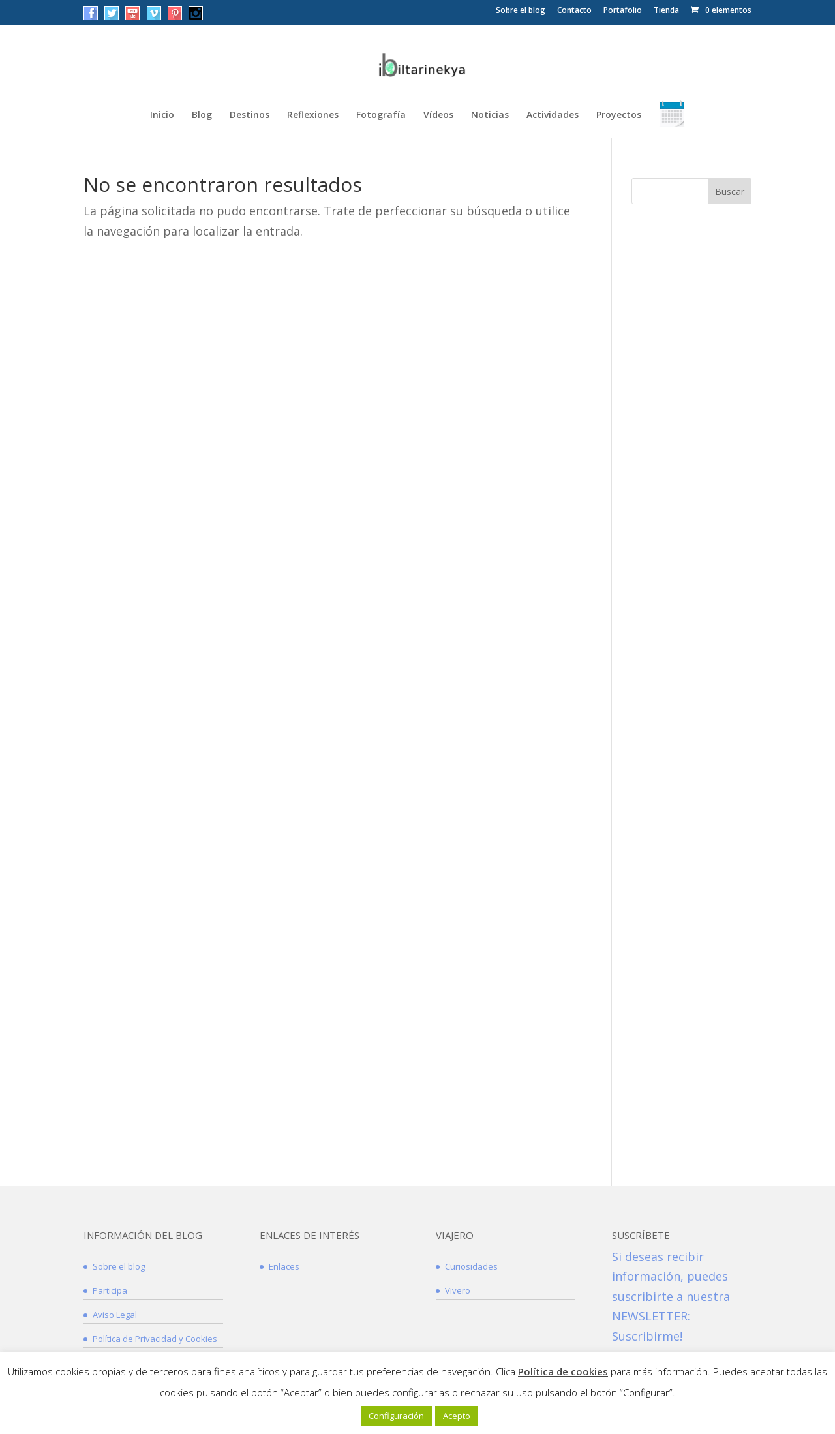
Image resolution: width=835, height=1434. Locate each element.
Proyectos (618, 115)
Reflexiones (313, 115)
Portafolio (622, 11)
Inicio (162, 115)
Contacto (574, 11)
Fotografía (381, 115)
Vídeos (438, 115)
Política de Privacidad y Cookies (155, 1339)
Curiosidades (471, 1266)
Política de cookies (563, 1371)
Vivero (457, 1290)
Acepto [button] (456, 1416)
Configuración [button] (396, 1416)
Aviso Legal (115, 1314)
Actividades (552, 115)
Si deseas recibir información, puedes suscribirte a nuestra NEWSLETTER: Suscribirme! (671, 1296)
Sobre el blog (520, 11)
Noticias (490, 115)
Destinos (249, 115)
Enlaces (284, 1266)
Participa (110, 1290)
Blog (202, 115)
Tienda (666, 11)
